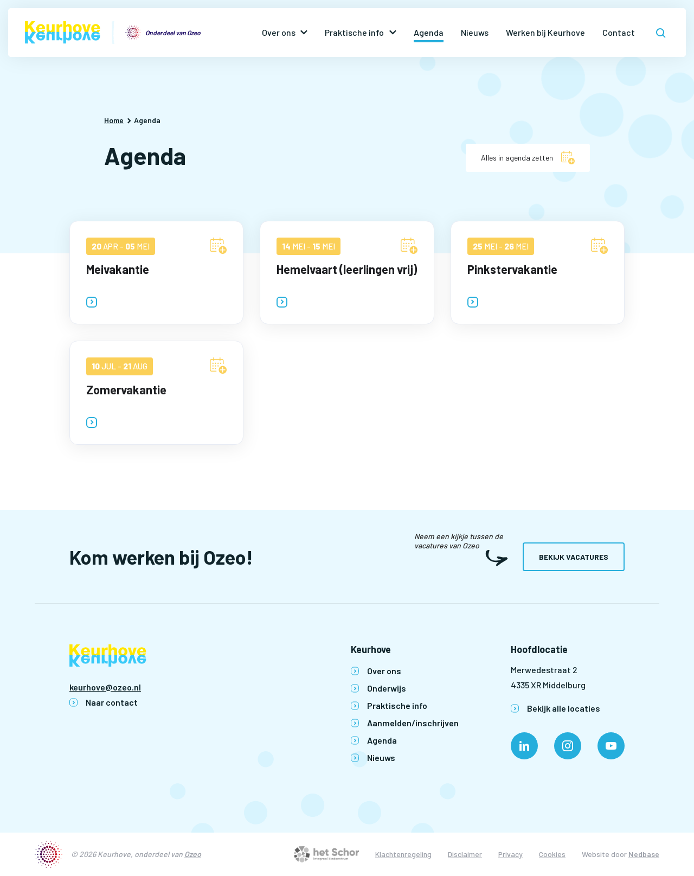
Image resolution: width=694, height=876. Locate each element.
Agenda (429, 32)
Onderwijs (386, 688)
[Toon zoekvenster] (661, 32)
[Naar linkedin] (524, 745)
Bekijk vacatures (573, 556)
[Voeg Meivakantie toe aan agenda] (218, 246)
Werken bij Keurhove (545, 32)
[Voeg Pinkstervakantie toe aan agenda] (599, 246)
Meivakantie (117, 269)
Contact (618, 32)
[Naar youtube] (611, 745)
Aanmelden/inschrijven (413, 723)
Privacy (510, 854)
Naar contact (112, 702)
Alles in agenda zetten (517, 157)
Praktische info (354, 32)
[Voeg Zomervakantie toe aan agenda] (218, 365)
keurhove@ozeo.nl (105, 687)
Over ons (278, 32)
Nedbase (643, 854)
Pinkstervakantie (512, 269)
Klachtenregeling (403, 854)
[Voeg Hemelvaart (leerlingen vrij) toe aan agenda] (409, 246)
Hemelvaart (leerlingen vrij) (347, 269)
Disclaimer (465, 854)
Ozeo (192, 854)
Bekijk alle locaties (563, 708)
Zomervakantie (126, 389)
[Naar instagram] (567, 745)
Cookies (552, 854)
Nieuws (475, 32)
